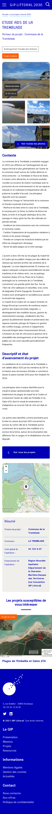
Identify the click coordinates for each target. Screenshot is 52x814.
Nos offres (9, 797)
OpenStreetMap (39, 511)
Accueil (5, 14)
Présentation (10, 737)
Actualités (8, 776)
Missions (8, 741)
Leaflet (32, 511)
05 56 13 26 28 (14, 707)
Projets (7, 746)
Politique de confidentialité (18, 802)
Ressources (9, 750)
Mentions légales (12, 767)
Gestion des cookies (14, 772)
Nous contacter (12, 793)
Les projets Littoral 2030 (20, 14)
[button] (26, 488)
